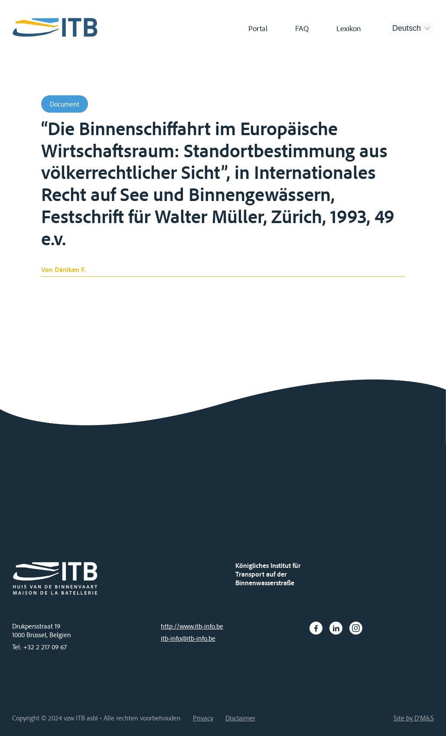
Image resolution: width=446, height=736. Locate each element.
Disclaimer (240, 717)
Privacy (203, 717)
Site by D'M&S (414, 717)
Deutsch (406, 28)
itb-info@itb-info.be (188, 638)
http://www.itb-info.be (192, 626)
